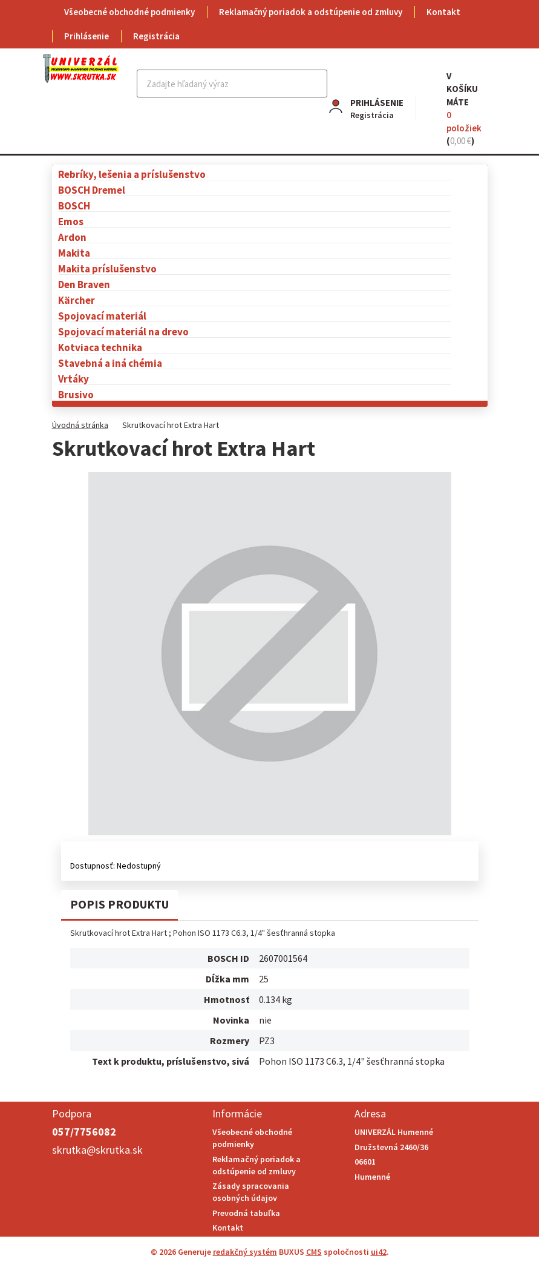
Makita (74, 252)
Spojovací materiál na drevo (123, 331)
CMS (314, 1251)
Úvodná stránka (80, 424)
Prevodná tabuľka (246, 1213)
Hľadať (316, 83)
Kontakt (443, 12)
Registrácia (156, 36)
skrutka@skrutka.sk (97, 1150)
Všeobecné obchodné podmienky (129, 12)
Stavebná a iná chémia (110, 363)
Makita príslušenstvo (107, 268)
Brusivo (76, 394)
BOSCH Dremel (91, 189)
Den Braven (84, 284)
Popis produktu (119, 904)
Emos (70, 221)
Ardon (72, 237)
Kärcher (76, 300)
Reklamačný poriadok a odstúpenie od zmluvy (310, 12)
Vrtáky (73, 378)
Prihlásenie (86, 36)
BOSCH (74, 205)
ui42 (379, 1251)
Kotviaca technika (100, 347)
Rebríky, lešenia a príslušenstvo (132, 174)
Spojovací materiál (102, 315)
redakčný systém (245, 1251)
